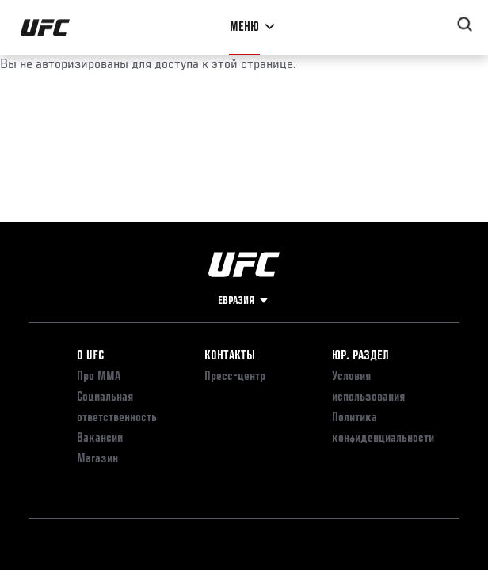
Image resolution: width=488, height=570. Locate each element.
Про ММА (98, 377)
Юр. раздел (360, 356)
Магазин (97, 459)
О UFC (90, 356)
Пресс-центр (234, 377)
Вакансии (100, 438)
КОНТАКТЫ (229, 356)
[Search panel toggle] (465, 24)
